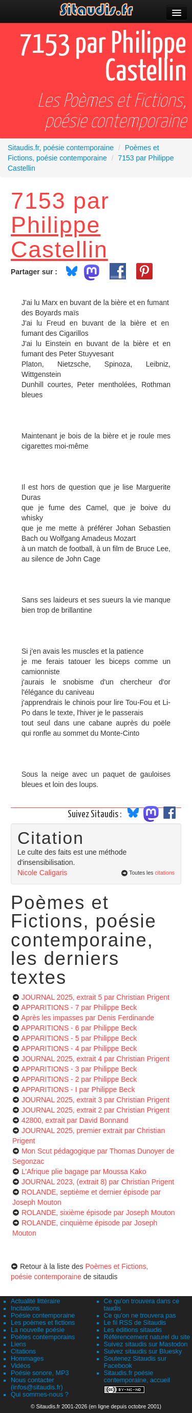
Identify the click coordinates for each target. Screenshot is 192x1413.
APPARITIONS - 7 (79, 1007)
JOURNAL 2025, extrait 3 (95, 1100)
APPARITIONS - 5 (79, 1038)
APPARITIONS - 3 (79, 1069)
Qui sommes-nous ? (40, 1394)
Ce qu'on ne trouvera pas (140, 1315)
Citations (23, 1351)
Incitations (25, 1308)
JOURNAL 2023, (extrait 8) (98, 1182)
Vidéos (20, 1365)
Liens (18, 1344)
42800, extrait (75, 1120)
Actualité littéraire (35, 1301)
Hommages (27, 1358)
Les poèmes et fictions (43, 1322)
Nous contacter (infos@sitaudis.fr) (37, 1384)
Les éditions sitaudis (133, 1330)
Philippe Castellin (59, 236)
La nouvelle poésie (38, 1330)
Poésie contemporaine (43, 1315)
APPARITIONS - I (78, 1089)
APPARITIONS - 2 (79, 1079)
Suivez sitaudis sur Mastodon (146, 1344)
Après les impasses (87, 1018)
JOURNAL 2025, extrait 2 (95, 1110)
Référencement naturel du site (147, 1337)
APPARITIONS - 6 (79, 1028)
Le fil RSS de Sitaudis (135, 1322)
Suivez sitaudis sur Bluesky (143, 1351)
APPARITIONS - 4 (79, 1048)
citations (165, 873)
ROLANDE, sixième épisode (98, 1212)
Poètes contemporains (43, 1337)
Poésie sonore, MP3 (40, 1373)
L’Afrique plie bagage (84, 1171)
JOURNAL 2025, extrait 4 (95, 1059)
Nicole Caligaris (42, 873)
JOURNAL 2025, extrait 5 (95, 997)
